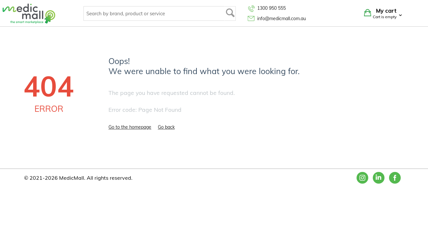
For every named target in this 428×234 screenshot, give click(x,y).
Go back (166, 127)
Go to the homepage (129, 127)
